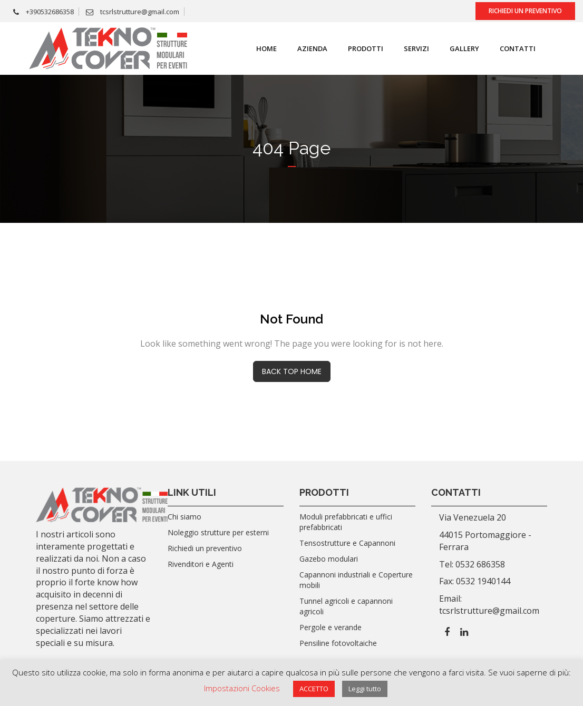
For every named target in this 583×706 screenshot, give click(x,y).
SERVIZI (416, 48)
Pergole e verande (330, 627)
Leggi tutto (364, 688)
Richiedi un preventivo (525, 10)
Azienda (312, 48)
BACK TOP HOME (292, 371)
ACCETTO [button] (313, 688)
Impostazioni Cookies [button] (242, 688)
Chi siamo (184, 517)
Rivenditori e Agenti (201, 564)
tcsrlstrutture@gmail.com (132, 11)
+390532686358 (43, 11)
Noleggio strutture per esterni (218, 532)
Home (266, 48)
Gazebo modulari (328, 559)
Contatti (518, 48)
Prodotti (365, 48)
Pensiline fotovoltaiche (338, 643)
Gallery (464, 48)
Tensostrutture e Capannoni (347, 543)
